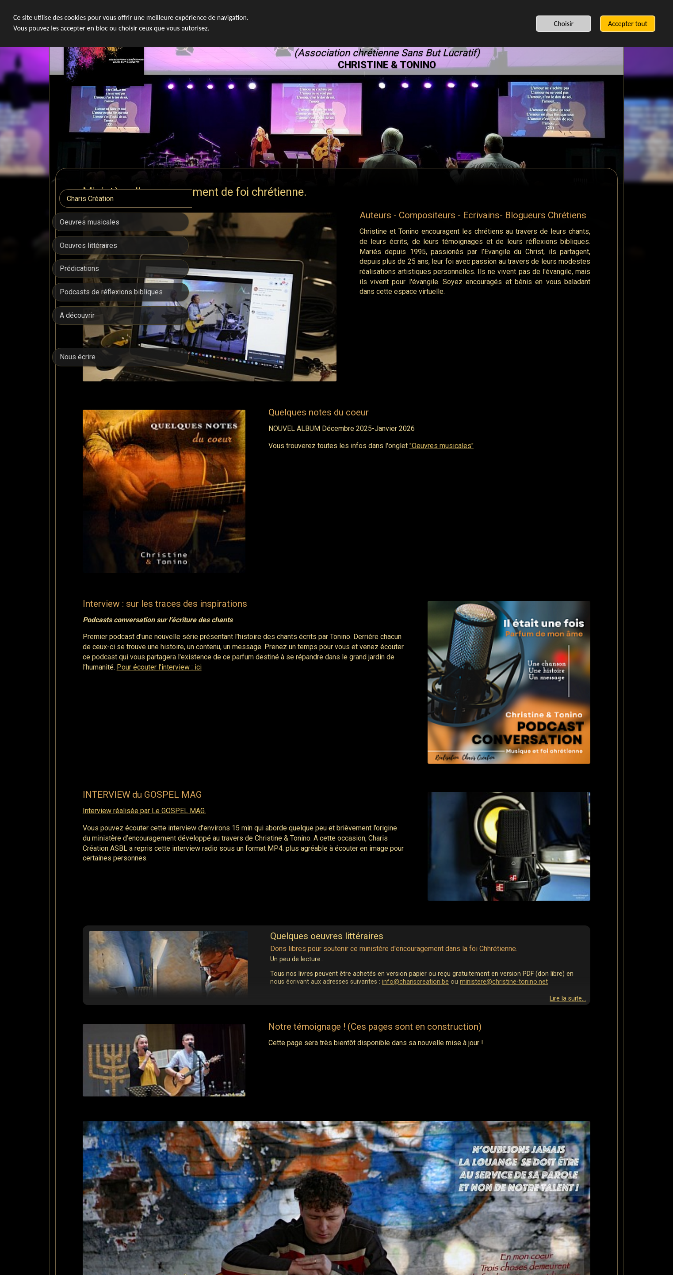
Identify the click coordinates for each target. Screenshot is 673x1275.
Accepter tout (627, 23)
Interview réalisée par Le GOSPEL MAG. (280, 678)
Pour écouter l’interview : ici (342, 588)
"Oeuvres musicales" (528, 400)
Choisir (564, 23)
